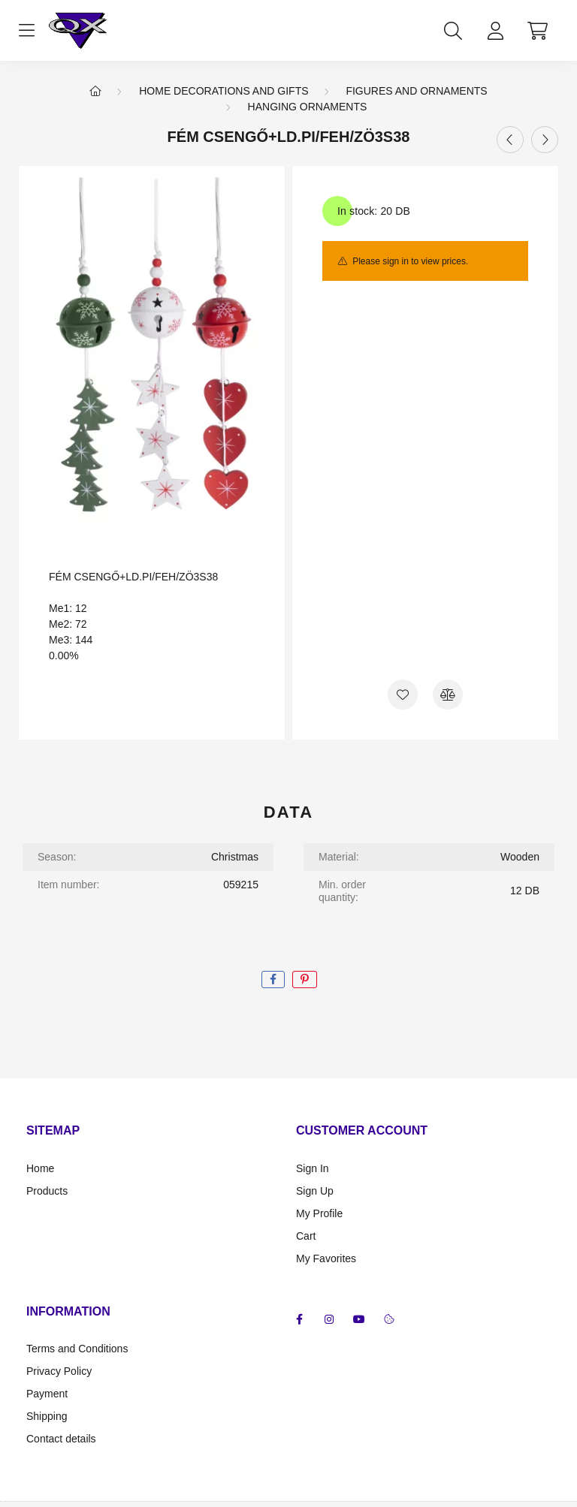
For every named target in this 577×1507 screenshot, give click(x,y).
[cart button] (537, 31)
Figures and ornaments (416, 91)
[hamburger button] (26, 31)
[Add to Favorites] (403, 695)
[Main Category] (95, 91)
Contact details (61, 1439)
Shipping (47, 1416)
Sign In (312, 1168)
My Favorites (326, 1258)
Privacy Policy (59, 1371)
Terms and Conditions (77, 1349)
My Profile (319, 1213)
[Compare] (448, 695)
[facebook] (273, 979)
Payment (47, 1394)
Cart (306, 1236)
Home (40, 1168)
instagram (329, 1319)
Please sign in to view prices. (410, 261)
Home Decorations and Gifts (223, 91)
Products (47, 1191)
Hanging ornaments (307, 107)
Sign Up (315, 1191)
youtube (359, 1319)
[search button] (453, 31)
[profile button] (495, 31)
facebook (299, 1319)
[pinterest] (304, 979)
